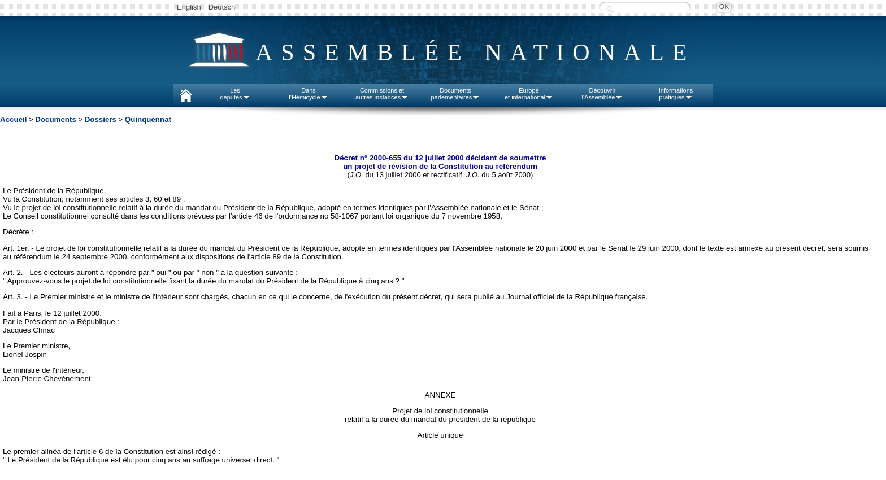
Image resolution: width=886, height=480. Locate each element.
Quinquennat (148, 119)
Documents (55, 119)
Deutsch (222, 7)
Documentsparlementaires (455, 94)
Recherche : (609, 8)
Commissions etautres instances (382, 94)
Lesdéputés (235, 94)
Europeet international (529, 94)
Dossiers (100, 119)
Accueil (13, 119)
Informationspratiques (676, 94)
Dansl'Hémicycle (308, 94)
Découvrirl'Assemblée (602, 94)
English (189, 7)
